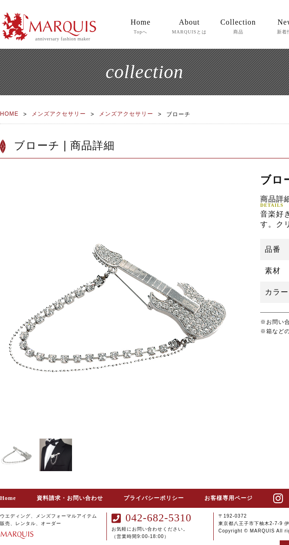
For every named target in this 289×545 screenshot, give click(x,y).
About (189, 27)
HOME (9, 114)
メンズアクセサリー (59, 114)
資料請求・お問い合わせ (70, 498)
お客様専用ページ (228, 498)
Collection (238, 27)
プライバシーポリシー (154, 498)
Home (141, 27)
